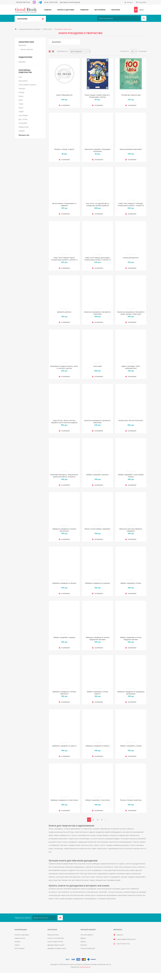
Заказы (83, 941)
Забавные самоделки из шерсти (64, 746)
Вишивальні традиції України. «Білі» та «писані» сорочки (64, 367)
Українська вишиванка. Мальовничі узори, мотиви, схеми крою (131, 313)
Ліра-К (21, 108)
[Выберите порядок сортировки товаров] (80, 51)
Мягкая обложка (27, 49)
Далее (106, 819)
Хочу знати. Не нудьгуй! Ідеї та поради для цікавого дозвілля (97, 204)
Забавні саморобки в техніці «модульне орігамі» (130, 638)
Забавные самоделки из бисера (64, 583)
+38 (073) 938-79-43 (23, 2)
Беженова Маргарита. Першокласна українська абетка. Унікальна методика (64, 477)
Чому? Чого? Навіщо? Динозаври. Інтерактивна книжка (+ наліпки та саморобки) (97, 260)
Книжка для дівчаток (131, 258)
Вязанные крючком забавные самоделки (130, 530)
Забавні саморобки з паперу (131, 746)
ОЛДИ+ (21, 112)
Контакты (115, 10)
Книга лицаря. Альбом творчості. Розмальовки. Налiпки (97, 96)
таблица (50, 51)
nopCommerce (85, 967)
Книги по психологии (56, 938)
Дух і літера (23, 119)
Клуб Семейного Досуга (27, 85)
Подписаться (60, 917)
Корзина (83, 945)
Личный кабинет (86, 935)
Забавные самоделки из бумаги (97, 746)
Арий (21, 100)
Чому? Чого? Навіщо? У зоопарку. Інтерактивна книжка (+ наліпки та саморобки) (131, 205)
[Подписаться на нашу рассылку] (44, 917)
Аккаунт (130, 2)
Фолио (21, 96)
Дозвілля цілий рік (64, 312)
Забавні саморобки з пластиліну (97, 800)
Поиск (143, 18)
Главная (47, 10)
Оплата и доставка (65, 10)
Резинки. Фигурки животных (131, 800)
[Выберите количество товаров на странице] (133, 51)
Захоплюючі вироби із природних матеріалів (97, 150)
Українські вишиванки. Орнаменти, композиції (97, 313)
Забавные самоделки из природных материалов (130, 693)
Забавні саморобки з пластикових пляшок (131, 476)
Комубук (22, 131)
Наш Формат (23, 115)
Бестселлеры (100, 10)
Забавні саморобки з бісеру (130, 583)
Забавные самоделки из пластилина (64, 800)
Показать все (24, 135)
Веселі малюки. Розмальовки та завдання (64, 204)
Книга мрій (97, 366)
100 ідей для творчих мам (131, 95)
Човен (21, 104)
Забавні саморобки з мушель (64, 637)
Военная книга (53, 935)
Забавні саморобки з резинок (97, 475)
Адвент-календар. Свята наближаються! (131, 367)
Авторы (17, 941)
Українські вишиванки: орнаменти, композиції (97, 421)
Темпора (22, 88)
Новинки (84, 10)
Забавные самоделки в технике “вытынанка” (64, 530)
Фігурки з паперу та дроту (64, 149)
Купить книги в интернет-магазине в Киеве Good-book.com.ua (87, 964)
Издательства (20, 938)
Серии (17, 945)
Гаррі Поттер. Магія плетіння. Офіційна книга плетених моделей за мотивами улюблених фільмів (64, 422)
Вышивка (56, 42)
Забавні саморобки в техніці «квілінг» (97, 693)
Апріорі (21, 92)
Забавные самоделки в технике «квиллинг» (64, 693)
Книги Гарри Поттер (55, 941)
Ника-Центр (23, 81)
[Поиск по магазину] (118, 18)
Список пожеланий (87, 948)
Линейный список (53, 51)
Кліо (20, 77)
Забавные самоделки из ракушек (97, 583)
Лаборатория (24, 127)
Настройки (142, 2)
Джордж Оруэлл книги (56, 945)
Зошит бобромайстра (64, 95)
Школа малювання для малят (131, 149)
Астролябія (23, 123)
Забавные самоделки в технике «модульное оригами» (97, 638)
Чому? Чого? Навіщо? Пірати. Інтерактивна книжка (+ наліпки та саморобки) (64, 260)
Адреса (83, 938)
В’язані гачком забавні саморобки (97, 529)
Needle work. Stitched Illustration (130, 420)
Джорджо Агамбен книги (57, 948)
